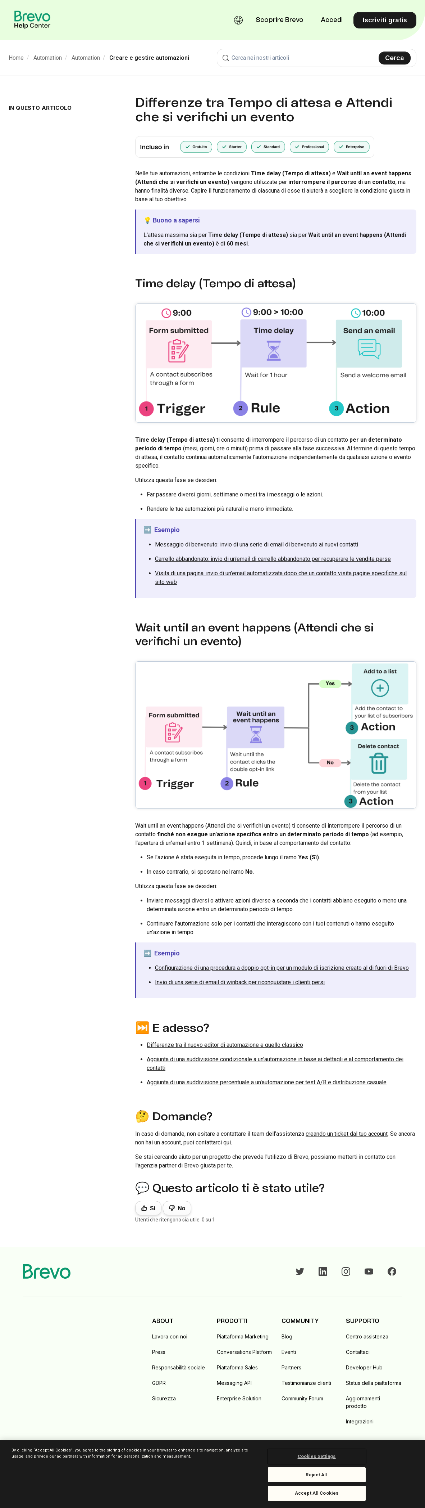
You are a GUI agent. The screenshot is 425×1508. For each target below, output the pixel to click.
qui (227, 1142)
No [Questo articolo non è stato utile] (181, 1208)
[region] (212, 1474)
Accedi (332, 20)
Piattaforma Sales (237, 1367)
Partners (291, 1367)
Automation (47, 57)
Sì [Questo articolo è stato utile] (152, 1208)
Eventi (289, 1352)
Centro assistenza (367, 1336)
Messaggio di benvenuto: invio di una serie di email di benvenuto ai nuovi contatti (256, 544)
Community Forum (302, 1398)
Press (158, 1352)
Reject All (316, 1474)
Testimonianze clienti (306, 1383)
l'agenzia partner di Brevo (167, 1165)
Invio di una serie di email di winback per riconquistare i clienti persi (240, 982)
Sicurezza (164, 1398)
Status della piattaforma (373, 1383)
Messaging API (234, 1383)
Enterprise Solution (239, 1398)
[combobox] (316, 58)
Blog (287, 1336)
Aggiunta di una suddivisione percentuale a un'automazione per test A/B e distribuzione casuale (267, 1082)
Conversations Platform (244, 1352)
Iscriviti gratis (385, 20)
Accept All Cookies (316, 1493)
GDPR (159, 1383)
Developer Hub (364, 1367)
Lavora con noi (169, 1336)
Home (16, 57)
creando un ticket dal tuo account (347, 1133)
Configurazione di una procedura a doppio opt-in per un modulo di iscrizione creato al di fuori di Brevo (282, 967)
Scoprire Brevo (279, 20)
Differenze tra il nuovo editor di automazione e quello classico (225, 1044)
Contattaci (358, 1352)
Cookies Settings (317, 1456)
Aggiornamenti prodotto (363, 1402)
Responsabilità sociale (178, 1367)
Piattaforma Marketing (243, 1336)
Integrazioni (360, 1421)
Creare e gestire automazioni (149, 57)
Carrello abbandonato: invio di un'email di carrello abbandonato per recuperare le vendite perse (273, 558)
